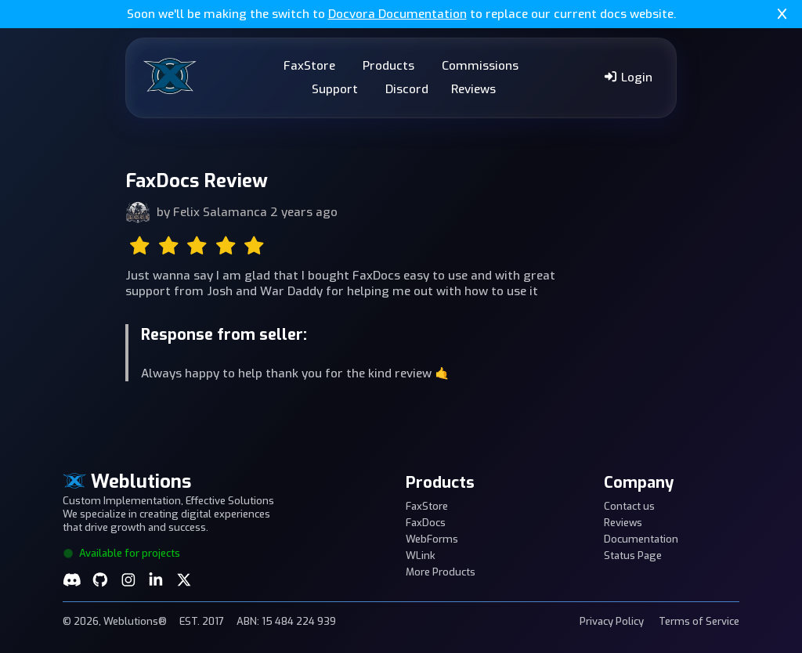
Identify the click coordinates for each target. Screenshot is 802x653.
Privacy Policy (612, 621)
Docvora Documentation (397, 14)
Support (335, 89)
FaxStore (309, 66)
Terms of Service (699, 621)
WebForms (432, 539)
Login (627, 77)
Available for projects (121, 553)
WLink (420, 555)
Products (388, 66)
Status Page (633, 555)
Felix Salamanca (220, 212)
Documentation (641, 539)
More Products (440, 572)
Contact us (629, 506)
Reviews (473, 89)
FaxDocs (426, 522)
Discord (406, 89)
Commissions (480, 66)
